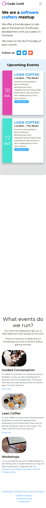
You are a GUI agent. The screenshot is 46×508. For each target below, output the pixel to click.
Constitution (24, 501)
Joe (35, 491)
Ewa (24, 491)
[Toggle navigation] (40, 3)
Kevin (41, 491)
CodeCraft (7, 491)
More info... (7, 389)
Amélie (16, 491)
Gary (29, 491)
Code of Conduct (24, 495)
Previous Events (24, 498)
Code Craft (13, 3)
